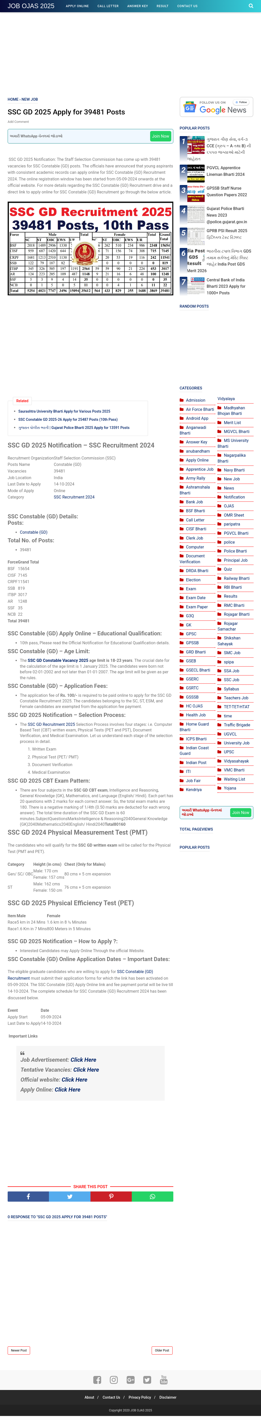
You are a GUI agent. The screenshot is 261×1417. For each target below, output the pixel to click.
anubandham (198, 451)
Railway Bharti (237, 578)
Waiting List (234, 779)
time (228, 716)
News (229, 488)
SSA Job (231, 670)
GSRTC (192, 688)
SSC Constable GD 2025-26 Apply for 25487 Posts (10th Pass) (68, 420)
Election (193, 580)
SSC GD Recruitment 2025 (51, 725)
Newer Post (19, 1352)
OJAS (229, 506)
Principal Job (235, 560)
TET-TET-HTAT (237, 706)
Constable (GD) (33, 532)
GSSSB (192, 697)
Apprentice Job (200, 469)
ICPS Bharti (196, 739)
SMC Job (232, 652)
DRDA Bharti (197, 570)
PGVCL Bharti (236, 533)
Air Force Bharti (200, 409)
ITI (188, 771)
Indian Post (196, 762)
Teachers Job (236, 698)
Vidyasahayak (236, 761)
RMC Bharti (234, 605)
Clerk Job (194, 538)
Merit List (232, 422)
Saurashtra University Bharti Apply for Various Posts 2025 (64, 412)
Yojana (230, 788)
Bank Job (194, 502)
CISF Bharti (196, 529)
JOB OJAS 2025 (31, 5)
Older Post (162, 1352)
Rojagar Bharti (237, 614)
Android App (197, 418)
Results (230, 596)
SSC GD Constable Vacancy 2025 (58, 661)
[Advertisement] (130, 53)
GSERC (192, 679)
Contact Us (187, 6)
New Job (232, 479)
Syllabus (231, 689)
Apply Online (77, 6)
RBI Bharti (233, 587)
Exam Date (196, 597)
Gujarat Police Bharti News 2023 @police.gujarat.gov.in (227, 215)
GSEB (191, 661)
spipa (229, 662)
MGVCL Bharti (236, 431)
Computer (195, 547)
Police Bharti (235, 551)
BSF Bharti (195, 510)
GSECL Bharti (198, 670)
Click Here (84, 1060)
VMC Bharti (234, 770)
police (229, 542)
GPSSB (192, 642)
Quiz (228, 569)
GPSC (191, 634)
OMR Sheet (234, 515)
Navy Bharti (234, 470)
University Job (237, 743)
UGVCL (230, 734)
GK (188, 625)
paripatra (232, 524)
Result (163, 6)
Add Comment (18, 122)
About (87, 1398)
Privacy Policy (140, 1398)
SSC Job (231, 679)
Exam (191, 588)
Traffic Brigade (237, 725)
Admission (195, 400)
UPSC (229, 752)
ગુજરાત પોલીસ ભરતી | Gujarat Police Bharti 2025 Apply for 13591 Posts (73, 428)
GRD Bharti (196, 652)
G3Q (190, 615)
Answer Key (137, 6)
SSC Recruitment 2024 (74, 497)
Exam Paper (197, 607)
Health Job (196, 715)
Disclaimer (170, 1398)
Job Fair (193, 780)
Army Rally (195, 478)
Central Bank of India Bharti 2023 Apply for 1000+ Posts (226, 286)
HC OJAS (194, 706)
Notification (234, 497)
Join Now (160, 136)
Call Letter (108, 6)
